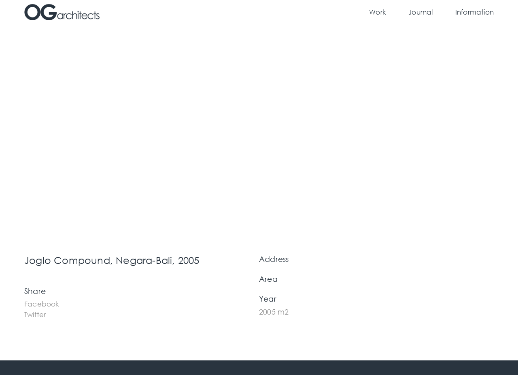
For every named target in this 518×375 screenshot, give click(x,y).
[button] (41, 303)
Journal (420, 12)
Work (377, 12)
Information (474, 12)
